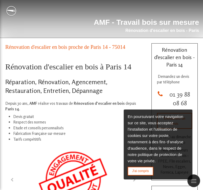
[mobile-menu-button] (193, 180)
